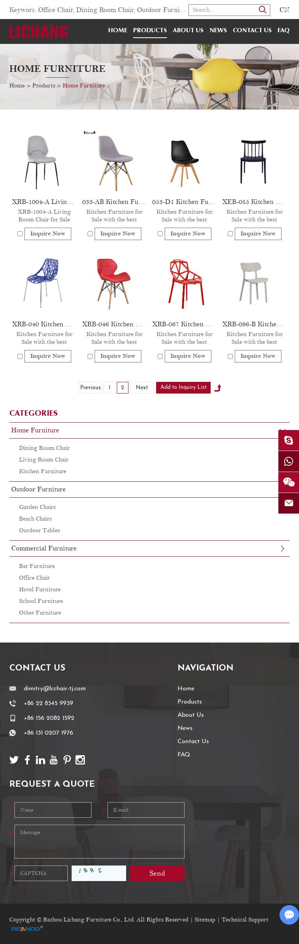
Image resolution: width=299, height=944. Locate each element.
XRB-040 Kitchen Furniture (44, 324)
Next (142, 388)
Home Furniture (57, 69)
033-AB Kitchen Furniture (114, 202)
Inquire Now (47, 233)
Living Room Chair (44, 459)
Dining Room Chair (105, 10)
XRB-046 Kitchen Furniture (114, 324)
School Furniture (41, 601)
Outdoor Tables (39, 530)
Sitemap (205, 919)
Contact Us (252, 31)
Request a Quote (52, 784)
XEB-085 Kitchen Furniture (254, 202)
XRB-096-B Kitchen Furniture (254, 324)
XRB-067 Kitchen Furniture (184, 324)
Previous (90, 388)
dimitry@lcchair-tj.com (55, 689)
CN (285, 10)
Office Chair (55, 10)
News (218, 31)
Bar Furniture (37, 566)
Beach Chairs (35, 519)
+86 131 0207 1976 (48, 733)
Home (117, 31)
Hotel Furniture (40, 589)
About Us (188, 31)
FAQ (284, 31)
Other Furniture (40, 613)
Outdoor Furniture (164, 10)
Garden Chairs (37, 507)
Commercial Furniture (44, 548)
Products (150, 31)
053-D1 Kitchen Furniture (184, 202)
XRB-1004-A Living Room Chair (44, 202)
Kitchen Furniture (42, 471)
